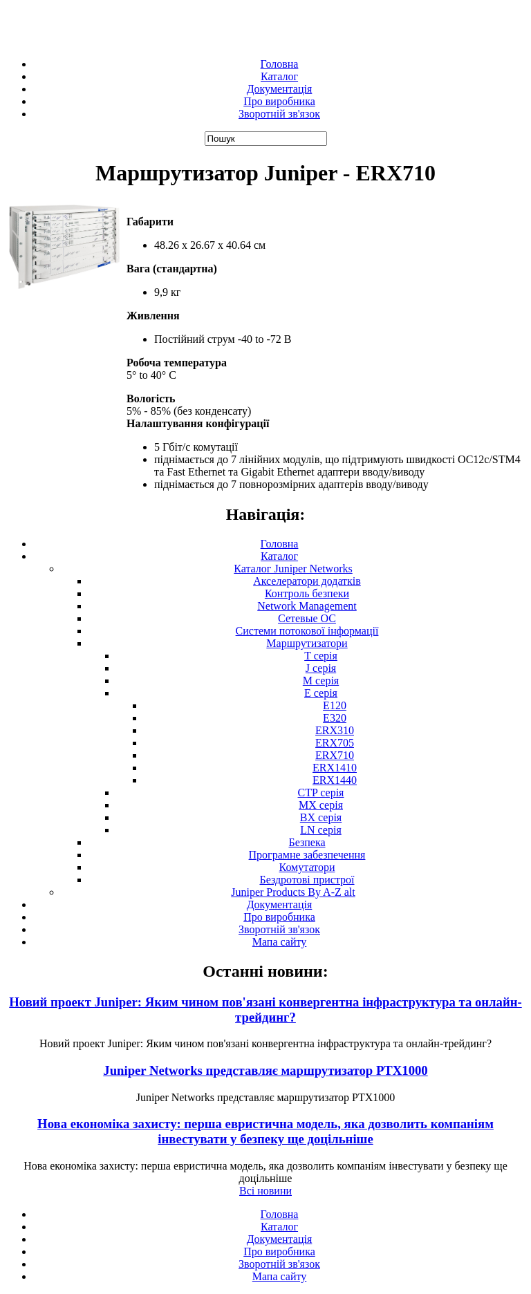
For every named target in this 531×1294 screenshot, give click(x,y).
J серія (321, 668)
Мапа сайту (279, 942)
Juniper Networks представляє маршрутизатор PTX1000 (265, 1070)
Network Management (307, 606)
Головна (280, 64)
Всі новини (265, 1191)
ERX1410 (335, 767)
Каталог (279, 76)
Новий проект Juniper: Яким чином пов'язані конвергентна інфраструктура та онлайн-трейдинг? (265, 1009)
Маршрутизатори (306, 643)
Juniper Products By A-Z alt (293, 892)
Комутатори (307, 867)
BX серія (321, 817)
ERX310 (334, 730)
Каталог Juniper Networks (293, 568)
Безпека (306, 842)
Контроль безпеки (307, 593)
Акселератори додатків (307, 581)
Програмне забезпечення (307, 855)
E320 (334, 718)
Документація (280, 89)
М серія (321, 680)
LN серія (321, 830)
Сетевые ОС (307, 618)
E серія (320, 693)
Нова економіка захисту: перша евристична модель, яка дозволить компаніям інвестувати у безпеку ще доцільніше (265, 1131)
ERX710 (334, 755)
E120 (334, 705)
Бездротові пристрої (306, 879)
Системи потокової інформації (307, 631)
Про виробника (279, 101)
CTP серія (321, 792)
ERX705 (334, 743)
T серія (320, 656)
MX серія (321, 805)
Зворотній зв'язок (279, 114)
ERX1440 (335, 780)
